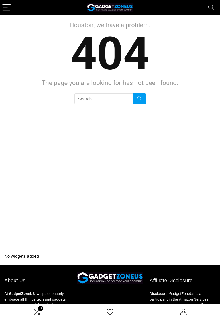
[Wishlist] (110, 312)
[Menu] (7, 7)
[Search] (211, 7)
